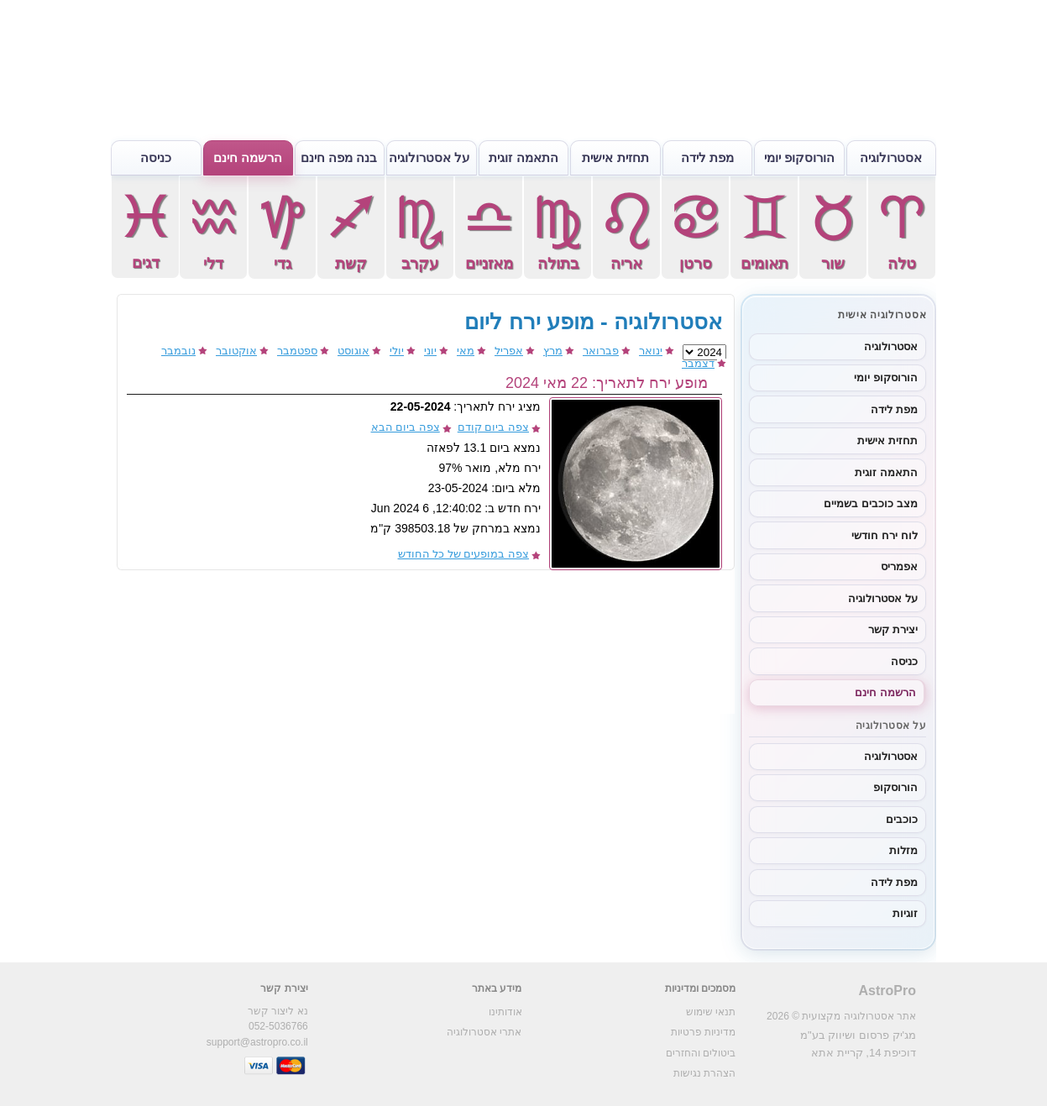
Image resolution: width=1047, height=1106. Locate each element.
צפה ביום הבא (405, 427)
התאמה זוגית (523, 157)
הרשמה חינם (247, 157)
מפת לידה (707, 157)
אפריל (509, 350)
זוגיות (905, 913)
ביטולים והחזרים (701, 1053)
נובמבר (178, 350)
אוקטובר (236, 350)
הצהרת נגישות (704, 1073)
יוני (430, 350)
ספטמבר (297, 350)
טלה (901, 230)
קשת (351, 230)
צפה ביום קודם (493, 427)
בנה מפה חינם (339, 157)
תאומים (764, 230)
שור (832, 230)
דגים (145, 229)
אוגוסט (353, 350)
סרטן (695, 230)
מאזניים (488, 230)
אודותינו (505, 1012)
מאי (465, 350)
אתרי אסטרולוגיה (484, 1032)
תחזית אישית (615, 157)
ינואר (650, 350)
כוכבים (902, 819)
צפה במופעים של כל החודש (463, 554)
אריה (626, 230)
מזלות (903, 850)
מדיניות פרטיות (703, 1032)
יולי (397, 350)
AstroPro (887, 990)
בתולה (557, 230)
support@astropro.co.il (257, 1042)
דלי (213, 230)
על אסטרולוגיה (429, 157)
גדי (282, 230)
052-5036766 (278, 1026)
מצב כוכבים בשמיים (870, 503)
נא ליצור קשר (278, 1011)
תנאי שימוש (711, 1012)
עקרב (419, 230)
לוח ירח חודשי (884, 535)
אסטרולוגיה (891, 157)
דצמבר (698, 363)
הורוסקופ (895, 787)
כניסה (155, 157)
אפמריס (899, 566)
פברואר (601, 350)
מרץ (553, 350)
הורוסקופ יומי (799, 157)
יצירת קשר (893, 629)
